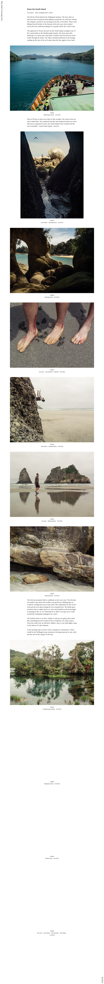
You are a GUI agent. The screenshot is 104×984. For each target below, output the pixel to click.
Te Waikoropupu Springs (49, 709)
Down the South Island (36, 9)
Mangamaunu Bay (48, 783)
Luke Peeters (44, 222)
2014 (31, 13)
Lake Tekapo (63, 933)
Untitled (52, 112)
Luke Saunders (49, 371)
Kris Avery (41, 371)
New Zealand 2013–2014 (44, 13)
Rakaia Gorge (48, 858)
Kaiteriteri (56, 371)
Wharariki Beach (53, 446)
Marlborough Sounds (49, 115)
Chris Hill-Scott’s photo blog (2, 11)
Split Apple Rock (53, 222)
